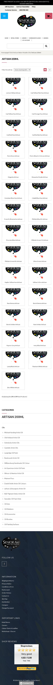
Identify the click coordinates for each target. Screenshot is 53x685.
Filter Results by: (7, 70)
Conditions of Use (8, 587)
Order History (6, 593)
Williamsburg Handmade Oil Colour (16, 463)
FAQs (34, 7)
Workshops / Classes (9, 631)
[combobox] (25, 46)
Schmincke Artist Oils (10, 443)
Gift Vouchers (9, 7)
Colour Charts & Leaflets (10, 628)
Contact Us (5, 596)
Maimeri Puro (8, 478)
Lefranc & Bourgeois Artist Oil (13, 489)
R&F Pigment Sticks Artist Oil (13, 494)
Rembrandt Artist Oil (10, 458)
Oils (11, 52)
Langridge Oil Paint (10, 453)
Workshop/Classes (35, 38)
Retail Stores (15, 38)
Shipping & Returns (8, 581)
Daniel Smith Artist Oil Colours (14, 484)
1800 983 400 (23, 10)
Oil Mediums (7, 509)
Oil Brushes (7, 519)
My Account (26, 40)
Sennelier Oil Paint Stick (11, 499)
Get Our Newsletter (22, 7)
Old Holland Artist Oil (11, 438)
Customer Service (11, 10)
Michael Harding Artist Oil (12, 433)
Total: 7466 (26, 661)
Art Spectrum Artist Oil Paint (13, 468)
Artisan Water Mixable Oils (22, 52)
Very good (26, 654)
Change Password (8, 608)
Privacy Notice (6, 584)
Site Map (4, 599)
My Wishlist (6, 602)
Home (6, 38)
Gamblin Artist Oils (10, 448)
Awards (45, 38)
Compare (5, 605)
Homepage (4, 52)
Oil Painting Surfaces (10, 524)
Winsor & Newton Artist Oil (13, 473)
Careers (24, 38)
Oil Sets (6, 504)
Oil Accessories (8, 514)
